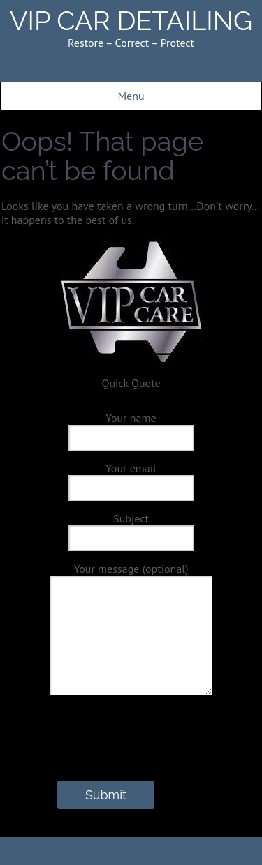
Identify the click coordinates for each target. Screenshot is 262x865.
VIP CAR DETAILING (131, 20)
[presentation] (109, 753)
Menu (130, 96)
